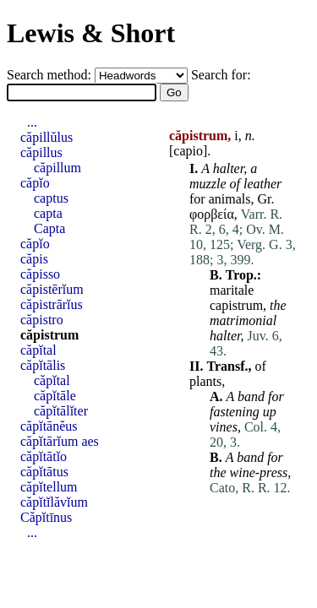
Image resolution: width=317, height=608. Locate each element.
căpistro (41, 319)
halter (228, 168)
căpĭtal (38, 350)
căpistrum (49, 335)
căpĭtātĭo (43, 456)
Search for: (221, 75)
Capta (49, 228)
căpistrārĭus (51, 304)
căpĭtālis (42, 365)
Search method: (51, 75)
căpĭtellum (49, 487)
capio (188, 151)
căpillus (41, 152)
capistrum (236, 305)
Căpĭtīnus (46, 517)
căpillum (57, 167)
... (32, 122)
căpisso (40, 274)
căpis (34, 259)
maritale (232, 290)
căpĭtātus (44, 471)
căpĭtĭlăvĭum (54, 502)
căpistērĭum (52, 289)
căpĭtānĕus (49, 426)
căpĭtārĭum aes (59, 441)
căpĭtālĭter (61, 411)
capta (48, 213)
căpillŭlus (46, 137)
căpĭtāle (55, 395)
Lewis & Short (91, 33)
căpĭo (35, 183)
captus (51, 198)
